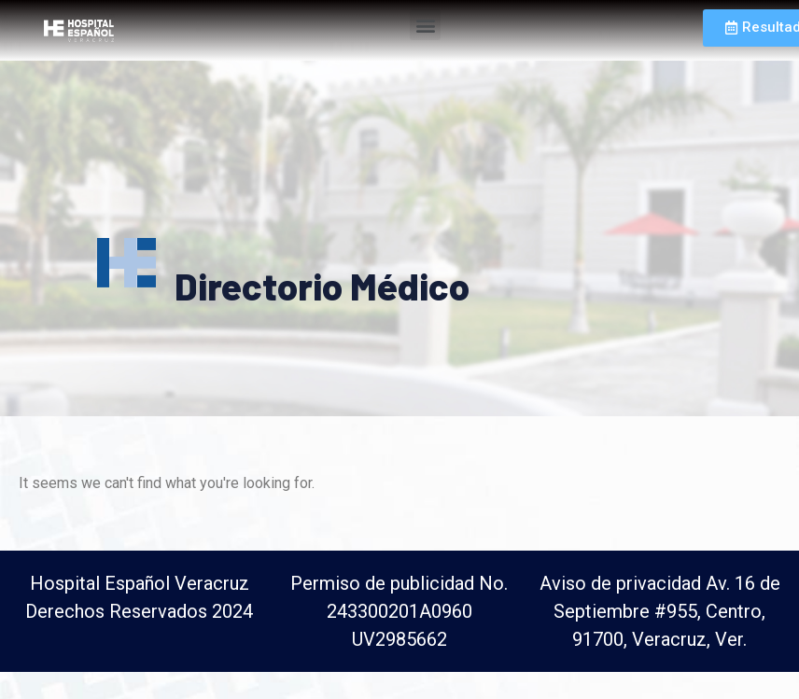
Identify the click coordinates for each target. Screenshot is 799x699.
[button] (425, 24)
